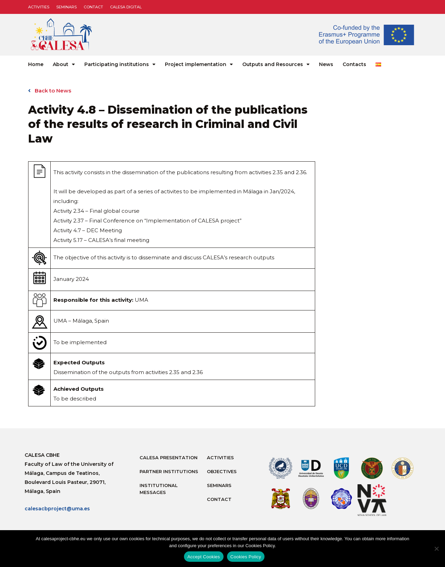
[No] (436, 548)
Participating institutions (120, 64)
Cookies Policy (245, 556)
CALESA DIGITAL (126, 7)
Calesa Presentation (169, 457)
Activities (38, 7)
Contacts (354, 64)
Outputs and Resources (276, 64)
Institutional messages (159, 489)
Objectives (222, 471)
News (326, 64)
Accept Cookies (203, 556)
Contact (93, 7)
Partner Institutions (169, 471)
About (64, 64)
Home (35, 64)
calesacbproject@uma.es (57, 508)
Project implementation (199, 64)
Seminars (66, 7)
